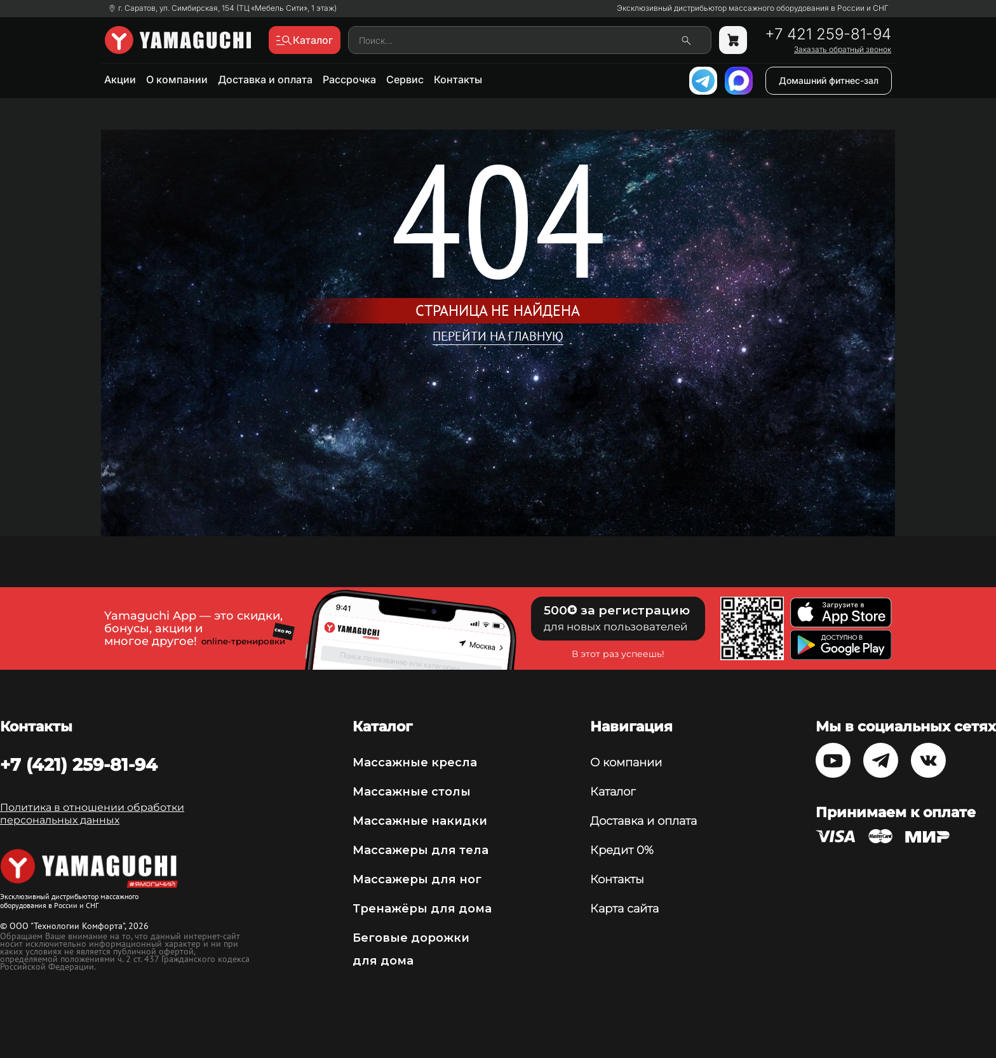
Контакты (458, 79)
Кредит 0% (622, 850)
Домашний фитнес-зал (828, 80)
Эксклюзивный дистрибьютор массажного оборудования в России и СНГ (753, 8)
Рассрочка (349, 79)
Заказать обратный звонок (842, 49)
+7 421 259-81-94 (828, 34)
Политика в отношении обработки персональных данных (92, 813)
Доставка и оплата (265, 79)
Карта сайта (624, 909)
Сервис (405, 79)
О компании (177, 79)
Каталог (612, 792)
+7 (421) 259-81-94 (79, 764)
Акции (120, 79)
